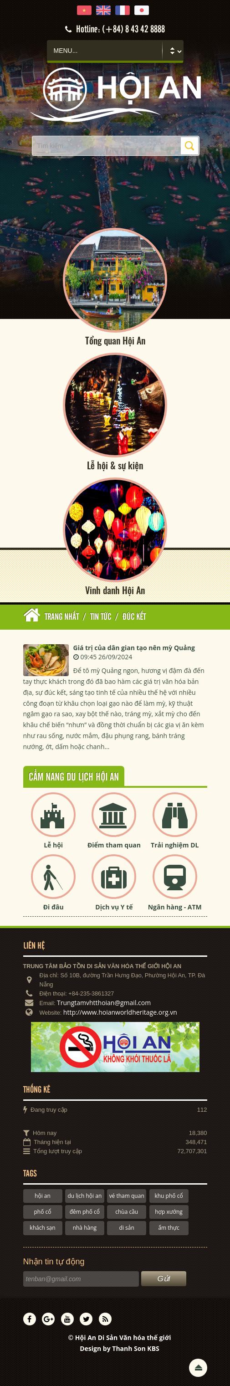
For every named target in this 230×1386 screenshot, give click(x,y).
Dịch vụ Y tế (114, 907)
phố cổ (42, 1212)
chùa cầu (126, 1212)
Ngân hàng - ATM (175, 907)
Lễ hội (53, 845)
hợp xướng (169, 1212)
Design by (119, 1349)
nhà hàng (85, 1228)
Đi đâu (53, 907)
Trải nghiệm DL (175, 845)
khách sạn (42, 1228)
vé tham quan (126, 1196)
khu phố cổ (168, 1196)
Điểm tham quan (114, 845)
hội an (43, 1196)
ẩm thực (168, 1228)
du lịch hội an (84, 1196)
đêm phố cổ (85, 1212)
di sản (126, 1228)
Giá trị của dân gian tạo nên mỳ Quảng (134, 647)
